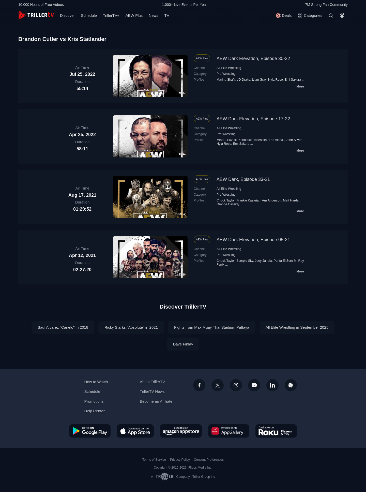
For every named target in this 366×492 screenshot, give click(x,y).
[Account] (342, 15)
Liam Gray (259, 79)
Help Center (94, 411)
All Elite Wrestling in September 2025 (297, 327)
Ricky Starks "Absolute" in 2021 (131, 327)
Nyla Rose (275, 79)
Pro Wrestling (226, 74)
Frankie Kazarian (248, 200)
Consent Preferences (209, 459)
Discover (67, 15)
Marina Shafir (226, 79)
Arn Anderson (271, 200)
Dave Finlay (183, 344)
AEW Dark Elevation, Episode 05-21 (253, 239)
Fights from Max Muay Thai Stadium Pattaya (211, 327)
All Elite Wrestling (229, 68)
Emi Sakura (293, 79)
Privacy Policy (180, 459)
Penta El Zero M (284, 261)
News (153, 15)
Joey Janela (263, 261)
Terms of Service (154, 459)
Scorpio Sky (244, 261)
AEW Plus (134, 15)
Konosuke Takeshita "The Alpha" (261, 140)
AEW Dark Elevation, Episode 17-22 (253, 118)
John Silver (293, 140)
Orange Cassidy (228, 204)
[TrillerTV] (36, 15)
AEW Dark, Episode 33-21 (243, 179)
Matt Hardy (290, 200)
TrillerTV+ (111, 15)
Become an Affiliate (156, 401)
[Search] (331, 15)
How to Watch (96, 382)
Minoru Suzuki (227, 140)
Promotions (94, 401)
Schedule (89, 15)
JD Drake (243, 79)
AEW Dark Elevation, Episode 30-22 (253, 58)
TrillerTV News (152, 391)
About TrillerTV (152, 382)
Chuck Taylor (226, 200)
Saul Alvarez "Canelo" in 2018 (63, 327)
